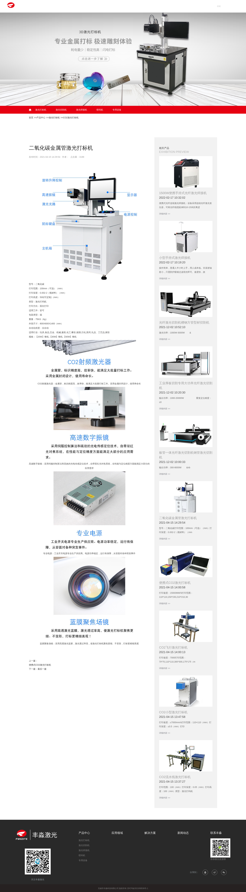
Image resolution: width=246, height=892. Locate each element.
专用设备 (116, 109)
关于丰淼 (184, 6)
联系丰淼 (204, 6)
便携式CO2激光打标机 (40, 665)
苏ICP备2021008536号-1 (137, 888)
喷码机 (99, 109)
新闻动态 (164, 6)
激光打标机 (40, 109)
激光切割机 (61, 109)
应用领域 (124, 6)
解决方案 (144, 6)
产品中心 (104, 6)
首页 (87, 6)
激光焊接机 (81, 109)
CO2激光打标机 (71, 117)
